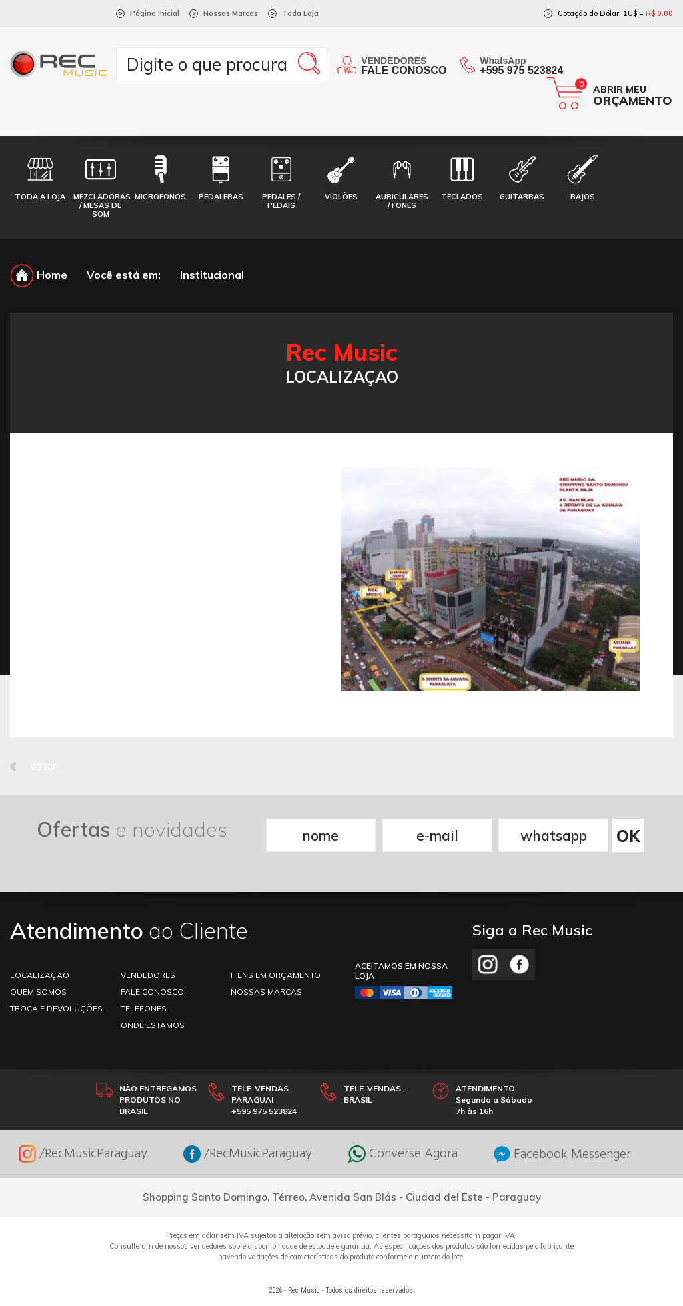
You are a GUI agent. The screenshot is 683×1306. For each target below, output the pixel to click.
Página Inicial (154, 13)
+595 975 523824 (521, 70)
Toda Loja (300, 13)
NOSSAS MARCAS (266, 992)
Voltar (33, 766)
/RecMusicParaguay (83, 1154)
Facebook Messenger (562, 1154)
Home (38, 274)
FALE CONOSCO (152, 992)
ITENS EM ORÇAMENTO (276, 975)
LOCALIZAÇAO (39, 975)
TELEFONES (144, 1008)
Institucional (212, 274)
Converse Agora (403, 1154)
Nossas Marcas (230, 13)
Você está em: (124, 274)
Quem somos (38, 992)
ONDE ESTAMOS (153, 1025)
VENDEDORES (148, 975)
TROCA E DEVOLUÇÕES (56, 1008)
